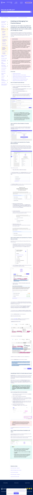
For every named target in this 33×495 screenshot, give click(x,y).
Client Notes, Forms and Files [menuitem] (3, 66)
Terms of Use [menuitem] (16, 482)
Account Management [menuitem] (3, 26)
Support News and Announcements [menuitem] (4, 84)
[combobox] (15, 12)
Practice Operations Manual (22, 17)
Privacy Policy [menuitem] (5, 482)
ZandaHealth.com (28, 2)
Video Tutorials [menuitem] (3, 24)
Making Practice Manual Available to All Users (20, 80)
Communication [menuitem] (3, 68)
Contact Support (21, 2)
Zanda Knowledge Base (9, 2)
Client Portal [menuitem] (3, 71)
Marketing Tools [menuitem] (4, 45)
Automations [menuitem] (3, 69)
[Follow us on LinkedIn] (31, 488)
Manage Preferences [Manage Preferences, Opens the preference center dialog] (10, 493)
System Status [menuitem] (27, 482)
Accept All (16, 493)
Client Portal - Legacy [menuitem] (3, 74)
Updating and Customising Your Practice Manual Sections (21, 76)
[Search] (31, 12)
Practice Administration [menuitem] (3, 29)
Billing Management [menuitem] (3, 63)
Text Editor (16, 318)
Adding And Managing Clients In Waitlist (16, 470)
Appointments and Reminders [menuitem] (3, 60)
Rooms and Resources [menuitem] (4, 43)
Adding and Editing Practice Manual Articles (19, 77)
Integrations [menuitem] (3, 82)
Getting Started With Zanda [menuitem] (3, 22)
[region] (16, 491)
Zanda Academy (15, 2)
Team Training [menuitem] (4, 51)
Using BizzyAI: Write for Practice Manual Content (20, 79)
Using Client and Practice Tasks (15, 476)
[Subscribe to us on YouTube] (27, 488)
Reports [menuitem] (2, 77)
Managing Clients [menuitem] (3, 32)
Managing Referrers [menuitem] (3, 34)
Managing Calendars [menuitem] (3, 53)
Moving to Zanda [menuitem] (4, 58)
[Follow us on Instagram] (29, 488)
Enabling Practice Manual (17, 73)
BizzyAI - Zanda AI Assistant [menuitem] (4, 56)
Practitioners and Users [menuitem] (5, 37)
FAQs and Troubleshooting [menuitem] (4, 80)
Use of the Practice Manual (14, 472)
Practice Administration (13, 17)
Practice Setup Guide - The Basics (15, 474)
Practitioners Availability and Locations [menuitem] (4, 40)
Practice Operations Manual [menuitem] (4, 48)
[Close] (26, 491)
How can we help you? (8, 10)
